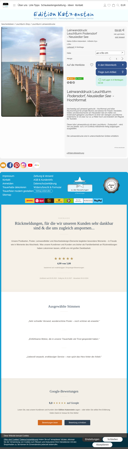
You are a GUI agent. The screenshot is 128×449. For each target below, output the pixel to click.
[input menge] (116, 58)
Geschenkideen (7, 24)
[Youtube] (30, 165)
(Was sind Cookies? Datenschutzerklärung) (21, 439)
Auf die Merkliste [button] (76, 65)
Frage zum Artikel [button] (107, 72)
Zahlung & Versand (43, 176)
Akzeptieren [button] (102, 444)
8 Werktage (75, 47)
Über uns (22, 5)
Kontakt (79, 5)
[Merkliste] (109, 5)
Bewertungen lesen (50, 423)
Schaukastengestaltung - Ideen (57, 5)
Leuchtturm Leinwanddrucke (43, 24)
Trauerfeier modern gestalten (17, 191)
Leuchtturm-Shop (23, 24)
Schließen (113, 439)
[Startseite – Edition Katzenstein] (5, 4)
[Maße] (110, 53)
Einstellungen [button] (92, 439)
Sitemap (6, 194)
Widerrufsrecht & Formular (47, 187)
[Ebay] (37, 165)
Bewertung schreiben (77, 423)
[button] (14, 5)
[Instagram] (23, 165)
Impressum (8, 176)
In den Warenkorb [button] (107, 65)
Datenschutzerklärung (45, 183)
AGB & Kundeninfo (43, 179)
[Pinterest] (17, 165)
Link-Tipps (34, 5)
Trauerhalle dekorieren (14, 187)
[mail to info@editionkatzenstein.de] (3, 165)
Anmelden (104, 5)
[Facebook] (10, 165)
